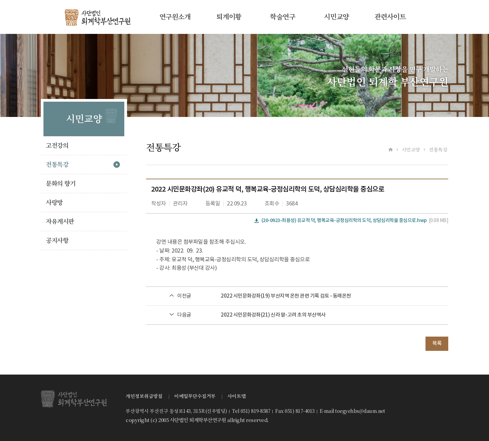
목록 (436, 343)
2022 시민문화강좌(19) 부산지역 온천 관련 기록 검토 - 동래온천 (286, 296)
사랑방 (54, 202)
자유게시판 (60, 221)
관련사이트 (390, 17)
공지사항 (57, 240)
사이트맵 (237, 396)
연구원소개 (175, 17)
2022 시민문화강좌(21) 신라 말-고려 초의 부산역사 (273, 315)
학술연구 (282, 17)
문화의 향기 (60, 183)
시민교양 (336, 17)
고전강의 (57, 145)
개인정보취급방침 (144, 396)
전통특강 (57, 164)
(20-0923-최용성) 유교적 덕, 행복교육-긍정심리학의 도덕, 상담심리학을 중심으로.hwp (344, 220)
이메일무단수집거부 (195, 396)
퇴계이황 (228, 17)
